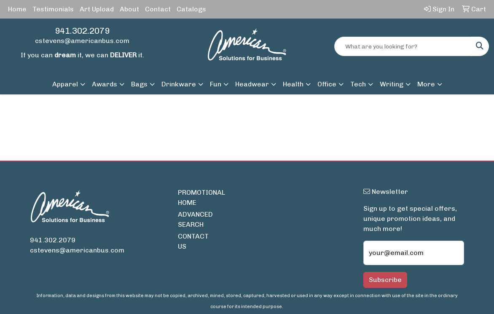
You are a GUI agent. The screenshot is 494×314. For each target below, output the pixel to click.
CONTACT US (193, 241)
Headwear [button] (252, 84)
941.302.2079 (82, 31)
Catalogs (191, 9)
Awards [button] (104, 84)
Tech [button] (358, 84)
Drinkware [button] (178, 84)
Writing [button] (391, 84)
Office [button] (326, 84)
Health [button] (293, 84)
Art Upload (97, 9)
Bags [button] (139, 84)
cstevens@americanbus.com (82, 41)
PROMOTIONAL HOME (196, 197)
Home (17, 9)
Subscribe (385, 280)
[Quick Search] (402, 46)
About (129, 9)
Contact (158, 9)
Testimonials (53, 9)
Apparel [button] (65, 84)
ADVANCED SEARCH (195, 219)
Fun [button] (215, 84)
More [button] (426, 84)
